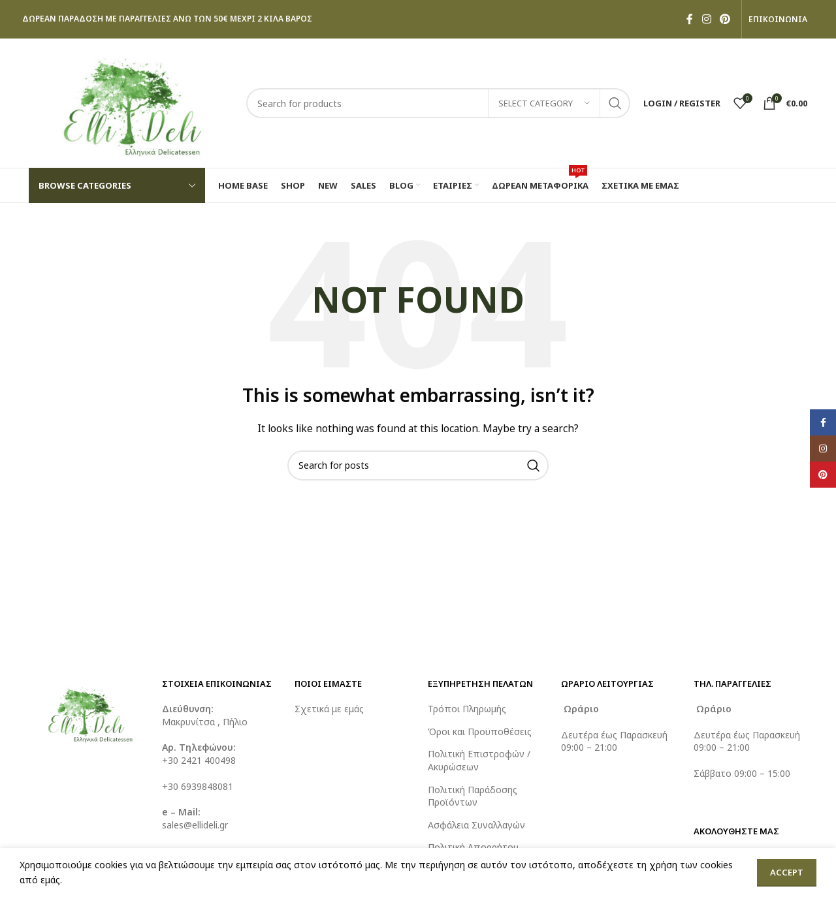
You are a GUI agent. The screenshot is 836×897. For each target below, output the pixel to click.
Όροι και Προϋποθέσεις (480, 731)
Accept (786, 872)
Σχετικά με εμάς (329, 708)
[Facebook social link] (690, 19)
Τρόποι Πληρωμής (467, 708)
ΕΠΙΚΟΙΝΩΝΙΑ (777, 19)
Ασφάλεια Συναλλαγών (476, 825)
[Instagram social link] (706, 19)
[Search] (438, 103)
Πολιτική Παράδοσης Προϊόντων (472, 796)
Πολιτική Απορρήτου (473, 847)
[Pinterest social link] (725, 19)
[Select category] (544, 103)
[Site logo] (131, 102)
